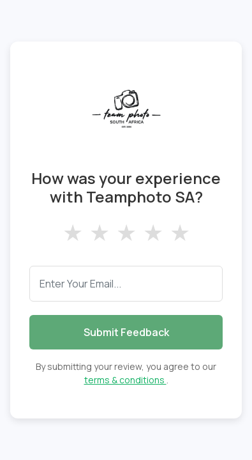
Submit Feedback (126, 332)
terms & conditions (125, 380)
